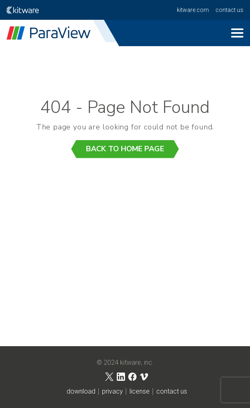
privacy (112, 391)
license (140, 391)
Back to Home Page (125, 149)
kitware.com (193, 10)
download (81, 391)
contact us (229, 10)
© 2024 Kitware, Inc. (125, 362)
